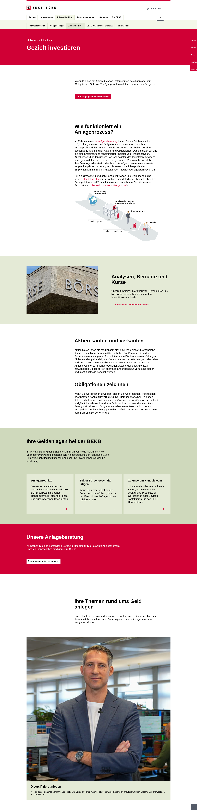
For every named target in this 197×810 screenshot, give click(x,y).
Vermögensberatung (106, 141)
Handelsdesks (91, 179)
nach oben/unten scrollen (194, 807)
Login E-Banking (154, 8)
